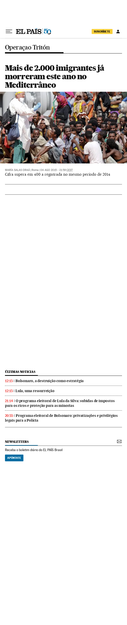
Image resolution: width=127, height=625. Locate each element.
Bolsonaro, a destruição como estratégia (49, 381)
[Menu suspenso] (9, 31)
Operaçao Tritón (27, 47)
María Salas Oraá (17, 170)
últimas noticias (20, 372)
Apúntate (14, 458)
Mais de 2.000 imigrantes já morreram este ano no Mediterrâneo (54, 76)
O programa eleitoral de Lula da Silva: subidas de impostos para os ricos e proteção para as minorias (60, 403)
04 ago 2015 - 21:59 (56, 170)
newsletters (16, 442)
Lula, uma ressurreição (35, 391)
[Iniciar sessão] (118, 31)
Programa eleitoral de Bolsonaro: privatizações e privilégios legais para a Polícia (61, 418)
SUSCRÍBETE (102, 31)
